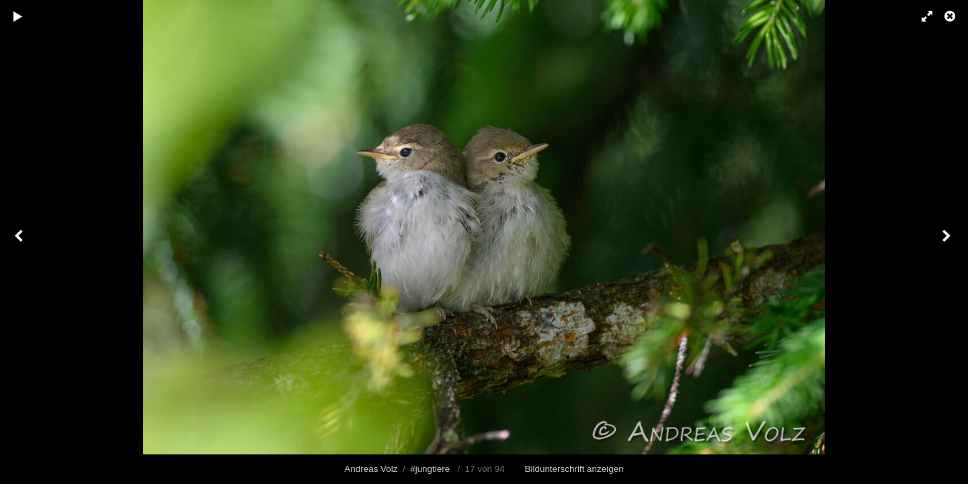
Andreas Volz (370, 469)
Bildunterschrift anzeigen (574, 469)
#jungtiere (430, 469)
